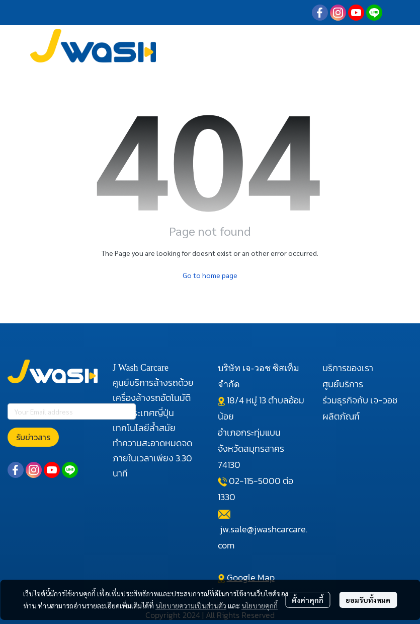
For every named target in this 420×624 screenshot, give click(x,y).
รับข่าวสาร (33, 437)
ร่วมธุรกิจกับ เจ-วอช (359, 400)
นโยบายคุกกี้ (259, 605)
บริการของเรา (347, 368)
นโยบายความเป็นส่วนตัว (190, 605)
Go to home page (210, 275)
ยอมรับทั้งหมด (368, 599)
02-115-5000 (255, 481)
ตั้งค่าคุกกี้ (307, 599)
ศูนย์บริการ (342, 384)
